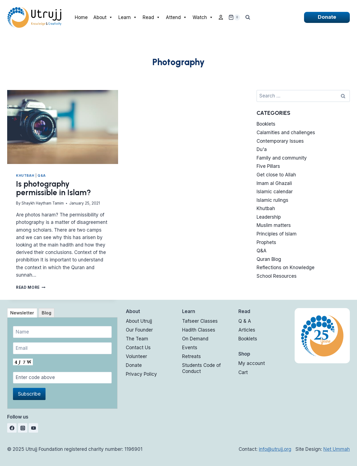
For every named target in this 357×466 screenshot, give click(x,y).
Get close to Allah (276, 175)
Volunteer (136, 356)
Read (151, 17)
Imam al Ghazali (274, 183)
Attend (176, 17)
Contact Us (138, 347)
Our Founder (139, 330)
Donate (327, 17)
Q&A (42, 175)
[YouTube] (33, 428)
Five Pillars (268, 166)
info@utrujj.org (275, 449)
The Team (137, 338)
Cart (243, 372)
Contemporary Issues (280, 141)
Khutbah (25, 175)
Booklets (266, 124)
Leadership (269, 217)
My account (251, 363)
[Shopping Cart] (234, 17)
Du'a (262, 149)
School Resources (277, 276)
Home (81, 17)
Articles (246, 330)
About (103, 17)
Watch (203, 17)
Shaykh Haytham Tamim (43, 203)
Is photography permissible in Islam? (53, 188)
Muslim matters (274, 225)
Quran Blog (269, 259)
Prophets (266, 242)
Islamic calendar (275, 191)
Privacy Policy (141, 374)
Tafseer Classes (200, 321)
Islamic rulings (272, 200)
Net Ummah (336, 449)
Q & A (244, 321)
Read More (31, 287)
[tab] (22, 312)
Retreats (191, 356)
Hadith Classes (198, 330)
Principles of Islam (277, 234)
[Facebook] (12, 428)
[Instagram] (22, 428)
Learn (127, 17)
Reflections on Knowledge (286, 267)
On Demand (195, 338)
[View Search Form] (248, 17)
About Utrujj (139, 321)
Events (189, 347)
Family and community (282, 158)
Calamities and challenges (286, 132)
